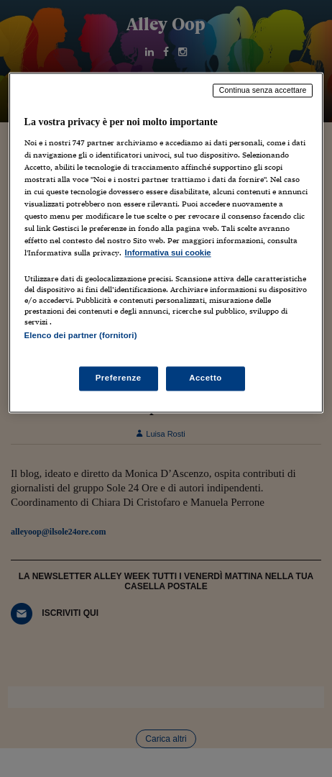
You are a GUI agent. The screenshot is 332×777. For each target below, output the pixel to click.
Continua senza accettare (263, 90)
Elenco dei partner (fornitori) (80, 336)
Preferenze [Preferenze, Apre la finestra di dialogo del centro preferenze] (119, 377)
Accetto (205, 377)
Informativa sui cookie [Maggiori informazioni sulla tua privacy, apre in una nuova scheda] (168, 253)
